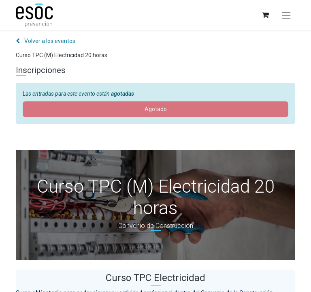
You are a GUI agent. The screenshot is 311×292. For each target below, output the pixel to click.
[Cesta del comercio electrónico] (265, 15)
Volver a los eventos (45, 41)
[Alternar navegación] (286, 15)
